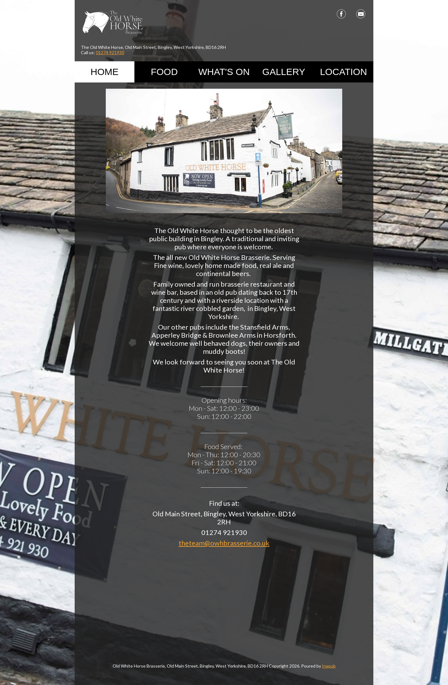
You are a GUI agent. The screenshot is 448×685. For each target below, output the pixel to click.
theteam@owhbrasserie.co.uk (224, 543)
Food (164, 72)
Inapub (329, 666)
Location (343, 72)
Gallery (283, 72)
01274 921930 (110, 52)
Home (105, 72)
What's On (224, 72)
